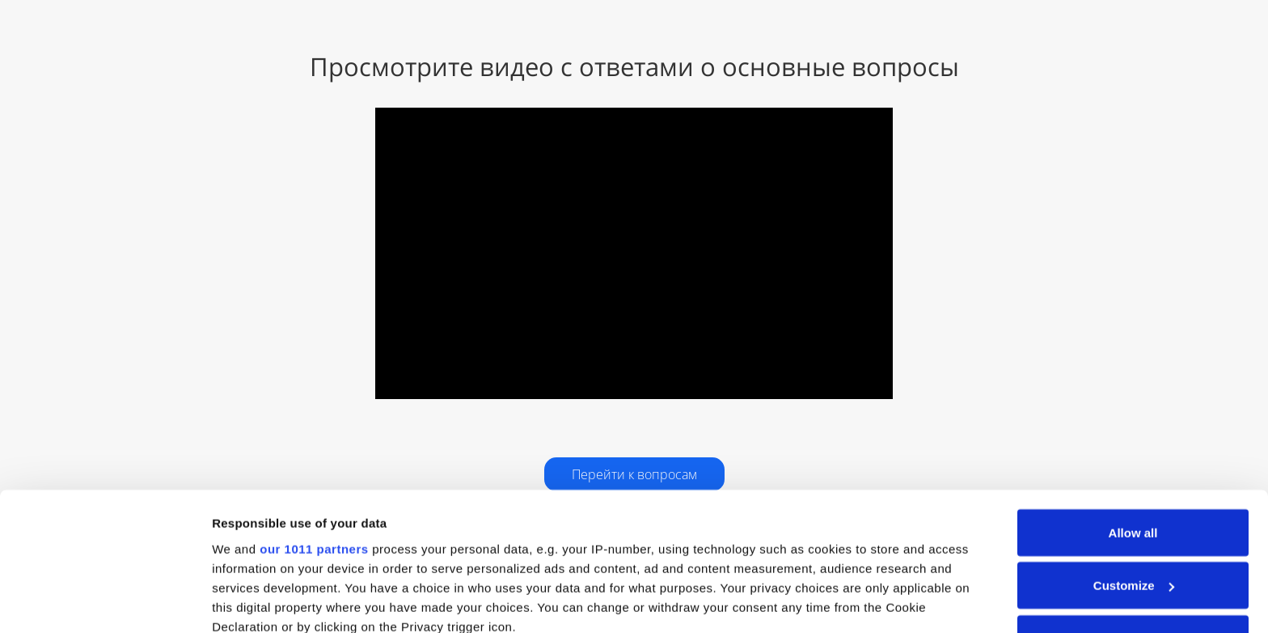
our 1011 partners (314, 422)
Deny (1133, 512)
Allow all (1133, 406)
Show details (249, 601)
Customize (1133, 459)
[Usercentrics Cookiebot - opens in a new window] (104, 601)
